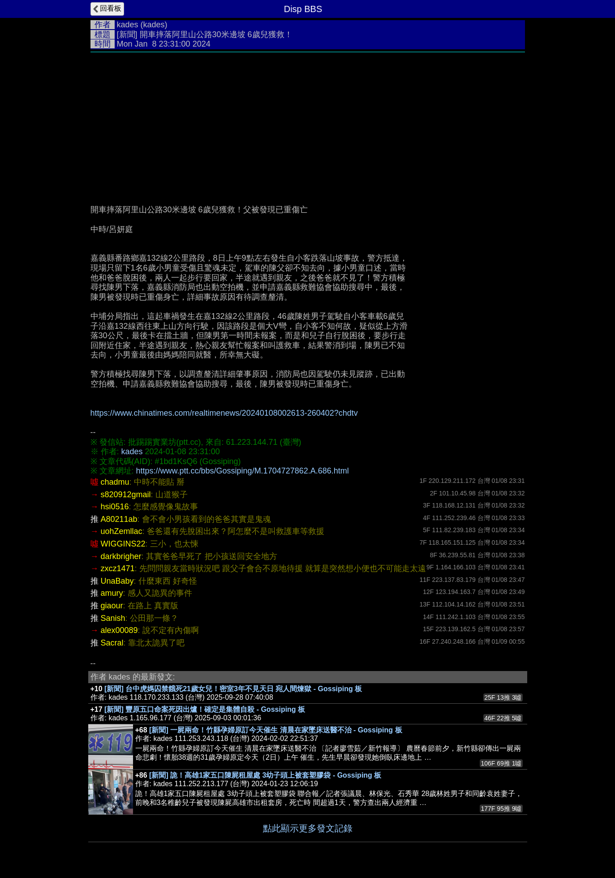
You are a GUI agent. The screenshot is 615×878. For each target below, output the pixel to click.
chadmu (115, 482)
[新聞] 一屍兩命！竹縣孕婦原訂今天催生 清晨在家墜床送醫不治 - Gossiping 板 (275, 730)
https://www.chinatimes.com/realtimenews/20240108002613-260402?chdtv (224, 413)
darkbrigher (121, 556)
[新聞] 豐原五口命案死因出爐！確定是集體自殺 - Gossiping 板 (204, 709)
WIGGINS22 (123, 543)
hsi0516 (115, 506)
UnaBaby (117, 581)
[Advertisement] (307, 124)
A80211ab (119, 519)
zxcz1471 (118, 568)
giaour (112, 605)
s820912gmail (126, 494)
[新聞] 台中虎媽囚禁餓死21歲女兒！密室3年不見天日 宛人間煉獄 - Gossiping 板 (233, 689)
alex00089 (119, 630)
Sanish (113, 618)
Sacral (112, 642)
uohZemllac (121, 531)
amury (112, 593)
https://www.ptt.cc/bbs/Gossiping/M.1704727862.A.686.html (242, 470)
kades (127, 24)
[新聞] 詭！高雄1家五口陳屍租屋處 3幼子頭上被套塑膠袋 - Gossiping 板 (265, 775)
